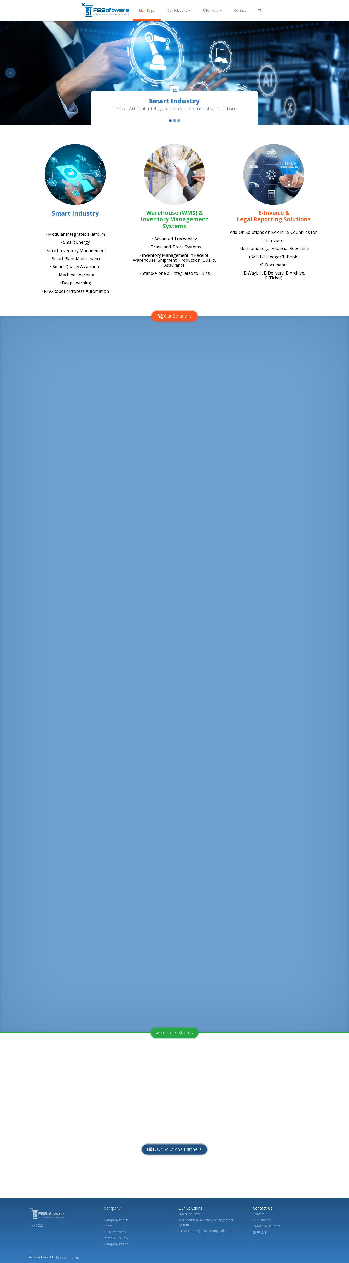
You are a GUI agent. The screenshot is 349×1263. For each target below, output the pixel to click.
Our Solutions (177, 10)
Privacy (61, 1257)
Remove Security (116, 1238)
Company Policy (116, 1244)
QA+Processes (115, 1232)
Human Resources (266, 1226)
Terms (74, 1257)
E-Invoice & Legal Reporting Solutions (205, 1231)
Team (108, 1226)
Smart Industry (189, 1214)
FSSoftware (210, 10)
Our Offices (261, 1220)
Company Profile (116, 1220)
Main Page (150, 10)
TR (260, 10)
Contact (240, 10)
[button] (10, 73)
